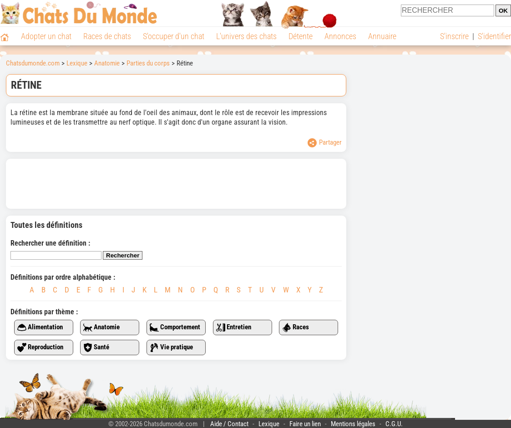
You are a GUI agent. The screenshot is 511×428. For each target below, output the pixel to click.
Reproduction (40, 347)
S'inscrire (454, 36)
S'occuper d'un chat (173, 36)
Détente (300, 36)
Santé (96, 347)
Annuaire (382, 36)
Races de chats (107, 36)
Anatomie (101, 327)
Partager (325, 142)
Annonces (340, 36)
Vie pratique (171, 347)
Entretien (233, 327)
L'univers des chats (246, 36)
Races (295, 327)
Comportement (175, 327)
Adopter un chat (46, 36)
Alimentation (40, 327)
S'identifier (494, 36)
